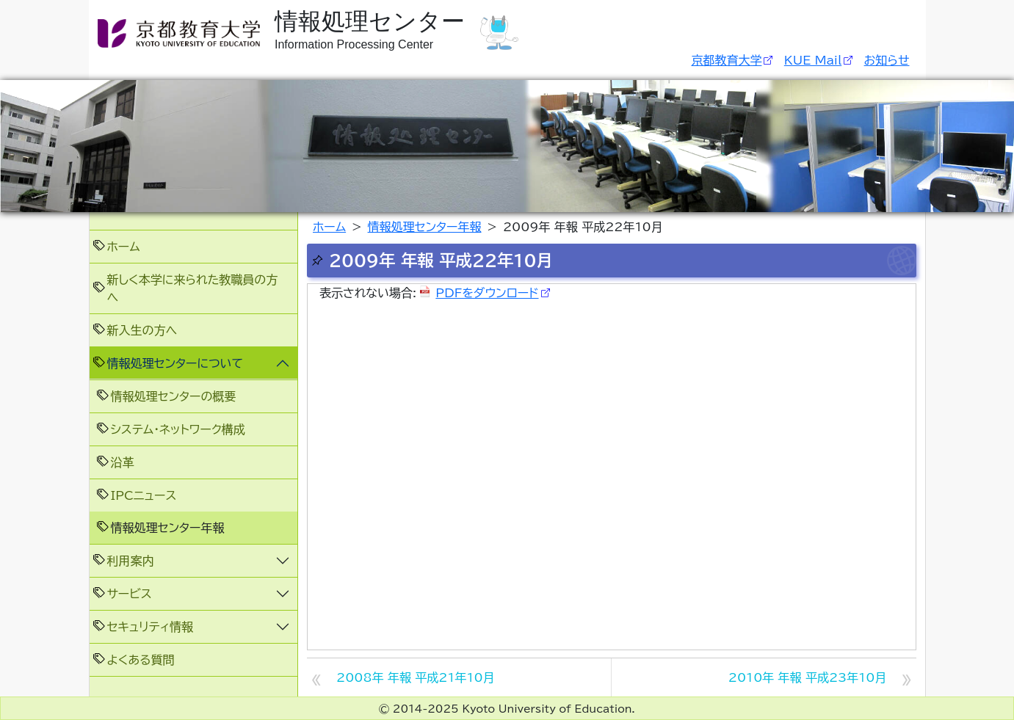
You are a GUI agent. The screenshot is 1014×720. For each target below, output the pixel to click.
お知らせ (887, 60)
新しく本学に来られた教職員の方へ (192, 288)
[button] (194, 362)
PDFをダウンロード (486, 293)
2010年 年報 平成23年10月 (807, 677)
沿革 (122, 462)
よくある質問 (141, 660)
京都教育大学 (726, 60)
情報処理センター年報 (425, 227)
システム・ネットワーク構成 (178, 429)
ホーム (123, 246)
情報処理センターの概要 (173, 396)
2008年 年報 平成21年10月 (415, 677)
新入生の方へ (142, 330)
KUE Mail (812, 60)
